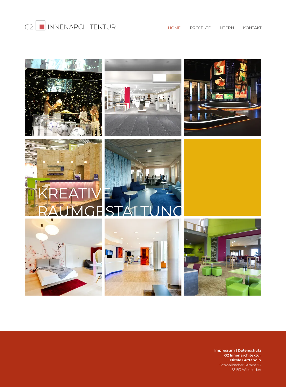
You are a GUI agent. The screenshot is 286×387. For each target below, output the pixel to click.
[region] (63, 97)
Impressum (224, 350)
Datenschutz (249, 350)
